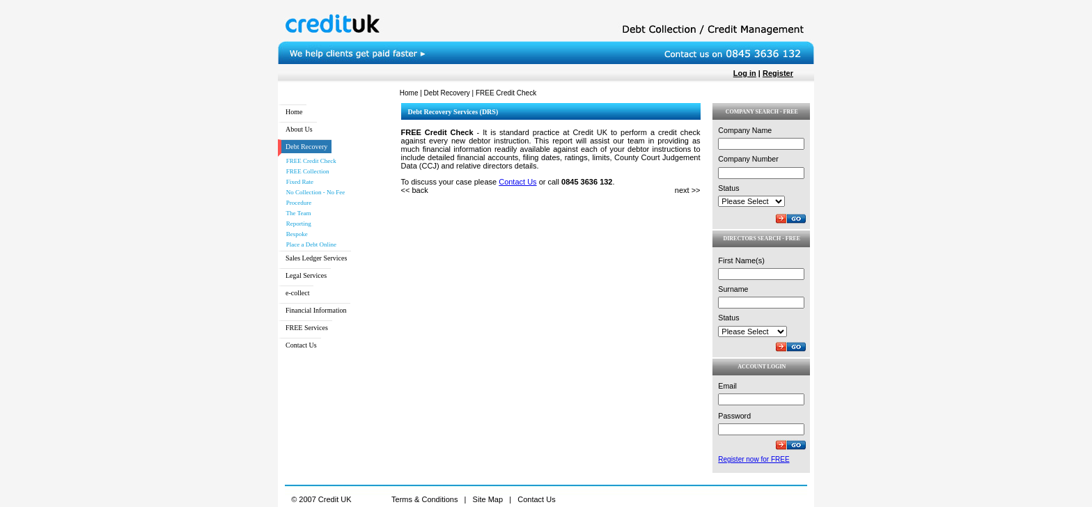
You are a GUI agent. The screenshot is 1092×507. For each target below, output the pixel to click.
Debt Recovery (447, 93)
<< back (414, 190)
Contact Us (301, 345)
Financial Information (316, 310)
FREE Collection (305, 171)
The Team (296, 213)
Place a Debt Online (308, 244)
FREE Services (307, 328)
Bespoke (294, 234)
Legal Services (306, 275)
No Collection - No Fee (313, 192)
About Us (299, 129)
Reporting (296, 223)
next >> (688, 190)
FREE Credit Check (308, 160)
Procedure (296, 202)
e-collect (297, 293)
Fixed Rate (297, 181)
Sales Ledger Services (316, 258)
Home (409, 93)
